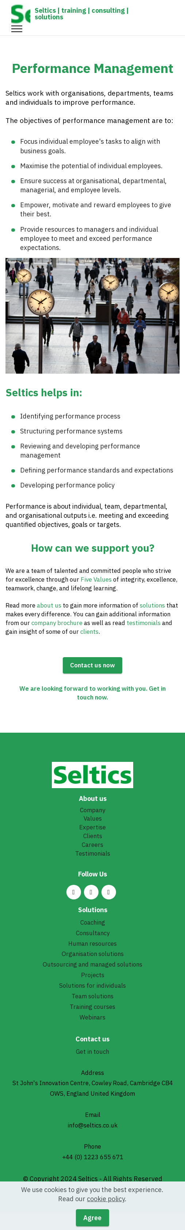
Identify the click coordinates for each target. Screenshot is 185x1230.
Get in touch (92, 1052)
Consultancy (92, 933)
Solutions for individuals (92, 986)
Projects (92, 975)
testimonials (144, 623)
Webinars (92, 1017)
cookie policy (106, 1210)
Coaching (92, 922)
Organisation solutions (93, 954)
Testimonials (92, 853)
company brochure (56, 623)
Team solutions (92, 996)
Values (93, 818)
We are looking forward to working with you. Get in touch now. (92, 693)
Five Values (96, 579)
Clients (92, 836)
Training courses (92, 1007)
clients (89, 632)
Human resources (92, 944)
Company (92, 810)
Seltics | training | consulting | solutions (82, 13)
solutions (153, 605)
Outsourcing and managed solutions (92, 964)
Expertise (92, 827)
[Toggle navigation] (17, 28)
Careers (92, 845)
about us (49, 605)
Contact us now (92, 665)
